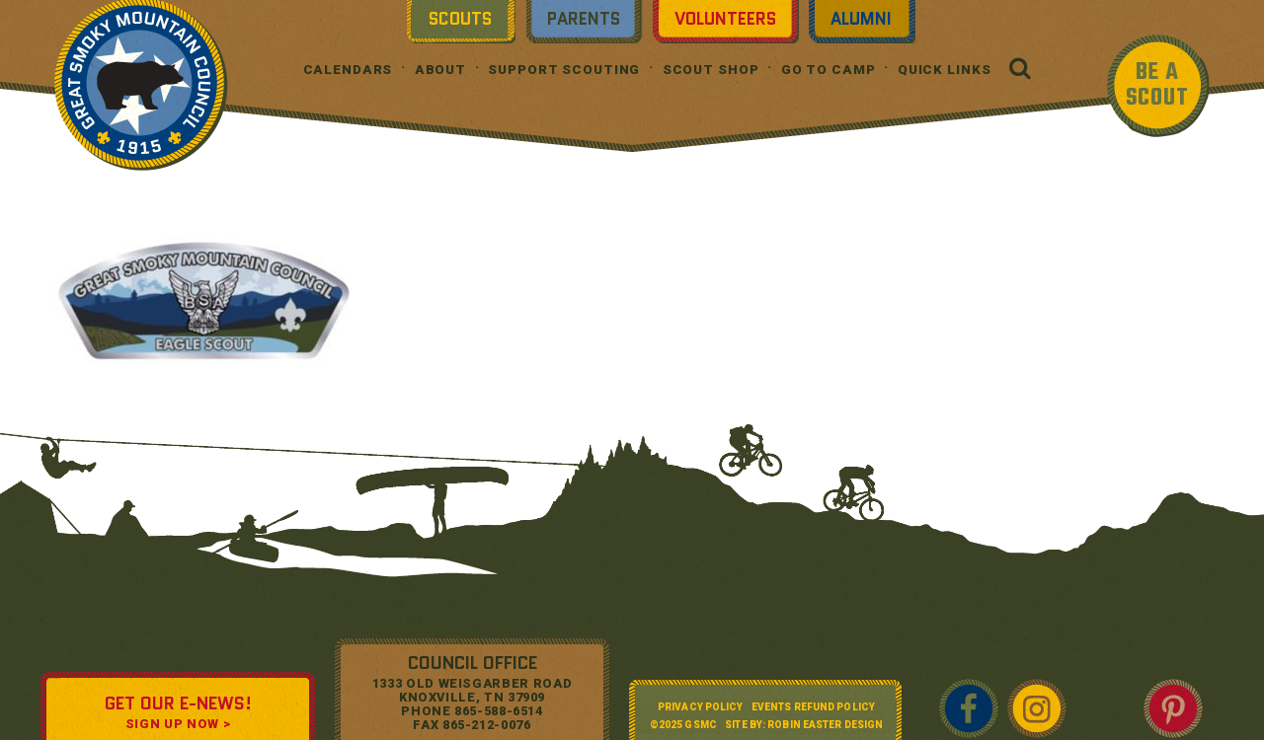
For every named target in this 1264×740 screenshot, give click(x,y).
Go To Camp (828, 69)
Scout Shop (711, 69)
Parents (583, 19)
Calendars (348, 69)
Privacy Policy (700, 707)
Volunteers (725, 19)
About (440, 69)
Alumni (861, 19)
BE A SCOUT (1157, 85)
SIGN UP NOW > (177, 723)
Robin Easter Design (825, 724)
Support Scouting (564, 69)
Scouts (460, 19)
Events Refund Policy (813, 707)
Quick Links (944, 69)
